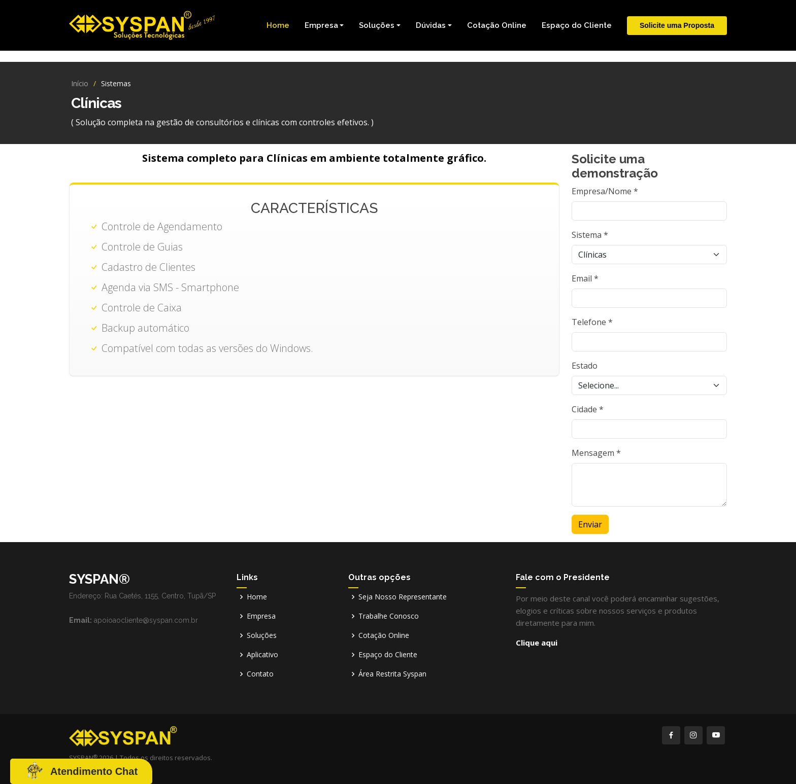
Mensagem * (596, 452)
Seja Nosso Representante (402, 596)
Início (79, 83)
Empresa (261, 616)
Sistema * (590, 234)
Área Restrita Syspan (392, 674)
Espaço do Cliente (577, 25)
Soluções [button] (376, 25)
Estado (585, 365)
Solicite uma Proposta (677, 25)
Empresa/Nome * (605, 191)
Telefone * (592, 322)
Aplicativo (262, 654)
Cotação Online (496, 25)
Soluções (262, 635)
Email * (585, 278)
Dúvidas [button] (431, 25)
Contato (260, 674)
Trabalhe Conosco (388, 616)
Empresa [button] (321, 25)
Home (278, 25)
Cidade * (588, 409)
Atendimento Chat (94, 771)
